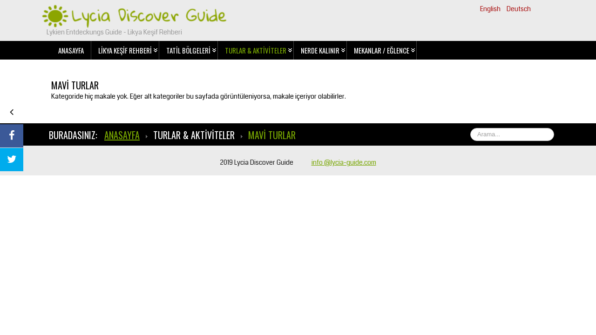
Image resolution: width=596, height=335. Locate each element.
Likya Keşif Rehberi (125, 50)
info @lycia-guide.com (344, 162)
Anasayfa (71, 50)
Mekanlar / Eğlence (381, 50)
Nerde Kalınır (320, 50)
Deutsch (519, 8)
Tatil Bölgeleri (188, 50)
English (491, 8)
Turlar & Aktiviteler (255, 50)
